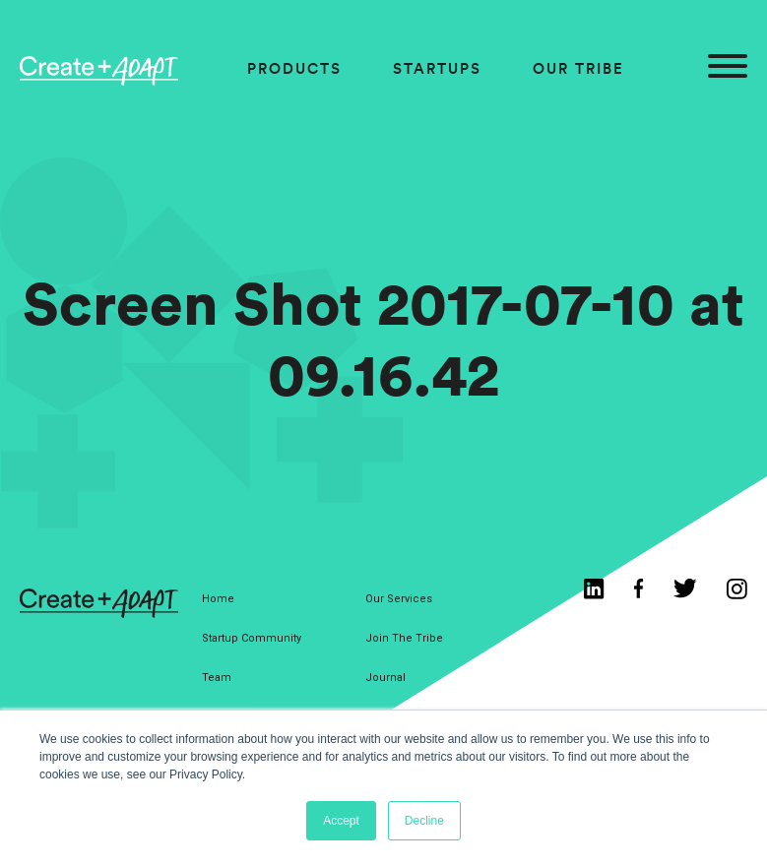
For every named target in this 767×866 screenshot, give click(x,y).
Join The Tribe (404, 638)
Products (294, 68)
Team (216, 677)
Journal (385, 677)
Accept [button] (341, 821)
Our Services (398, 598)
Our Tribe (578, 68)
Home (218, 598)
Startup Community (251, 638)
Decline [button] (424, 821)
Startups (437, 68)
